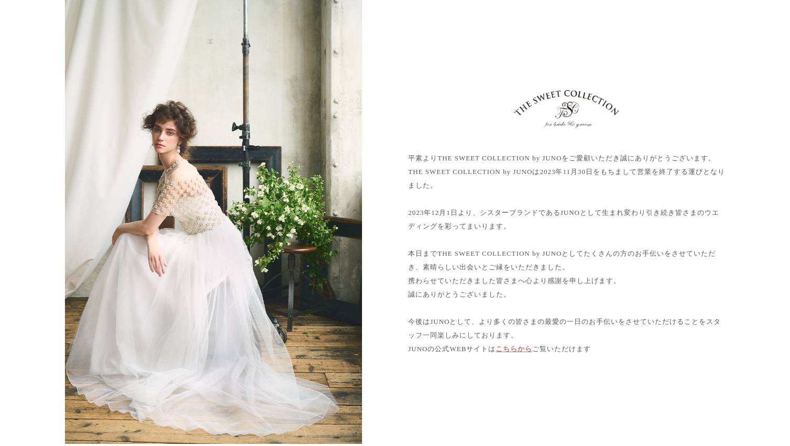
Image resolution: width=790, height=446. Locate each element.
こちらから (514, 349)
